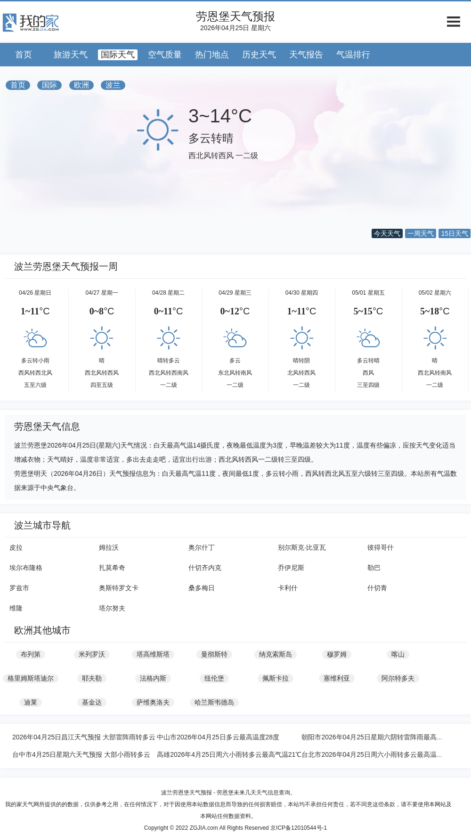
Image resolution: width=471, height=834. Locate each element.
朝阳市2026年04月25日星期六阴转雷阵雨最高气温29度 (382, 737)
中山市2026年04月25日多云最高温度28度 (218, 737)
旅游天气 (71, 54)
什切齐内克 (204, 567)
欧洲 (81, 85)
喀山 (398, 654)
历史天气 (259, 54)
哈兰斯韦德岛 (214, 702)
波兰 (113, 85)
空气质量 (165, 54)
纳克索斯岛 (275, 654)
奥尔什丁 (201, 547)
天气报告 (306, 54)
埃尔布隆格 (25, 567)
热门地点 (212, 54)
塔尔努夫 (112, 608)
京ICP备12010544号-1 (298, 828)
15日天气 (454, 233)
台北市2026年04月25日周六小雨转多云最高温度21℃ (378, 754)
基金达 (92, 702)
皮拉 (16, 547)
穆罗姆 (337, 654)
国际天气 (118, 54)
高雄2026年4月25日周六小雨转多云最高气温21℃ (229, 754)
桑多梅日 (201, 588)
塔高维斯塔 (153, 654)
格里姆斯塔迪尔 (31, 678)
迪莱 (30, 702)
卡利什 (288, 588)
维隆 (16, 608)
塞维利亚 (337, 678)
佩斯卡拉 (275, 678)
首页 (23, 54)
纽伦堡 (214, 678)
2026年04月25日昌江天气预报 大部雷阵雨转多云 (83, 737)
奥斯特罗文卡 (118, 588)
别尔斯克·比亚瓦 (302, 547)
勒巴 (374, 567)
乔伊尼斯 (291, 567)
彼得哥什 (380, 547)
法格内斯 (153, 678)
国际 (49, 85)
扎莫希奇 (112, 567)
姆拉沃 (109, 547)
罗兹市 (19, 588)
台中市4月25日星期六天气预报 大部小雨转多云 (81, 754)
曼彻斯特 (214, 654)
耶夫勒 (92, 678)
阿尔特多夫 (398, 678)
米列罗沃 (92, 654)
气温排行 (353, 54)
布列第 (31, 654)
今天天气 (387, 233)
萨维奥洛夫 (153, 702)
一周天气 (420, 233)
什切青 (377, 588)
